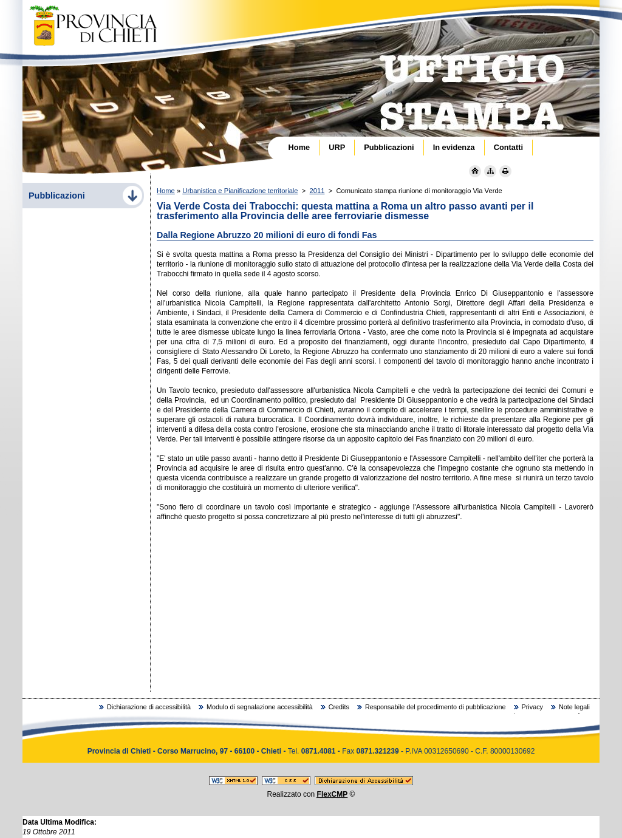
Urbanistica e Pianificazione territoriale (240, 190)
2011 (317, 190)
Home (166, 190)
